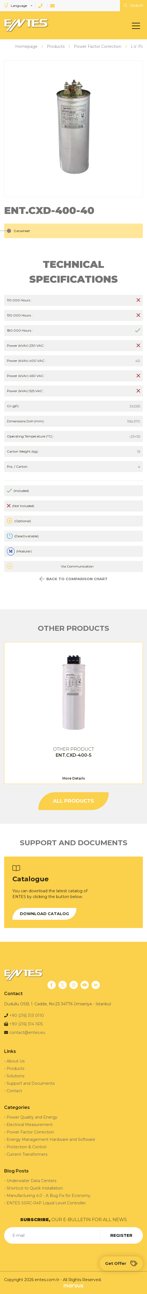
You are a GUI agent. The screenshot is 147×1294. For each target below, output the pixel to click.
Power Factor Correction (30, 1132)
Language (16, 5)
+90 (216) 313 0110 (26, 1015)
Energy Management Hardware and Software (51, 1139)
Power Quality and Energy (32, 1117)
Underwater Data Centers (31, 1180)
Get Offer (121, 1263)
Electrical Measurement (30, 1124)
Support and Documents (31, 1083)
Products (15, 1068)
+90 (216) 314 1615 (26, 1024)
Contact (14, 1090)
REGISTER (121, 1235)
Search (133, 5)
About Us (16, 1061)
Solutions (15, 1075)
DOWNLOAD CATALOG (44, 913)
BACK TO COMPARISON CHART (73, 579)
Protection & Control (26, 1146)
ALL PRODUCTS (73, 801)
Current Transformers (27, 1154)
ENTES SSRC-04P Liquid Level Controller (46, 1203)
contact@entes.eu (27, 1032)
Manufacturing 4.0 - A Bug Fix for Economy (48, 1195)
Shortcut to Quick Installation (35, 1188)
